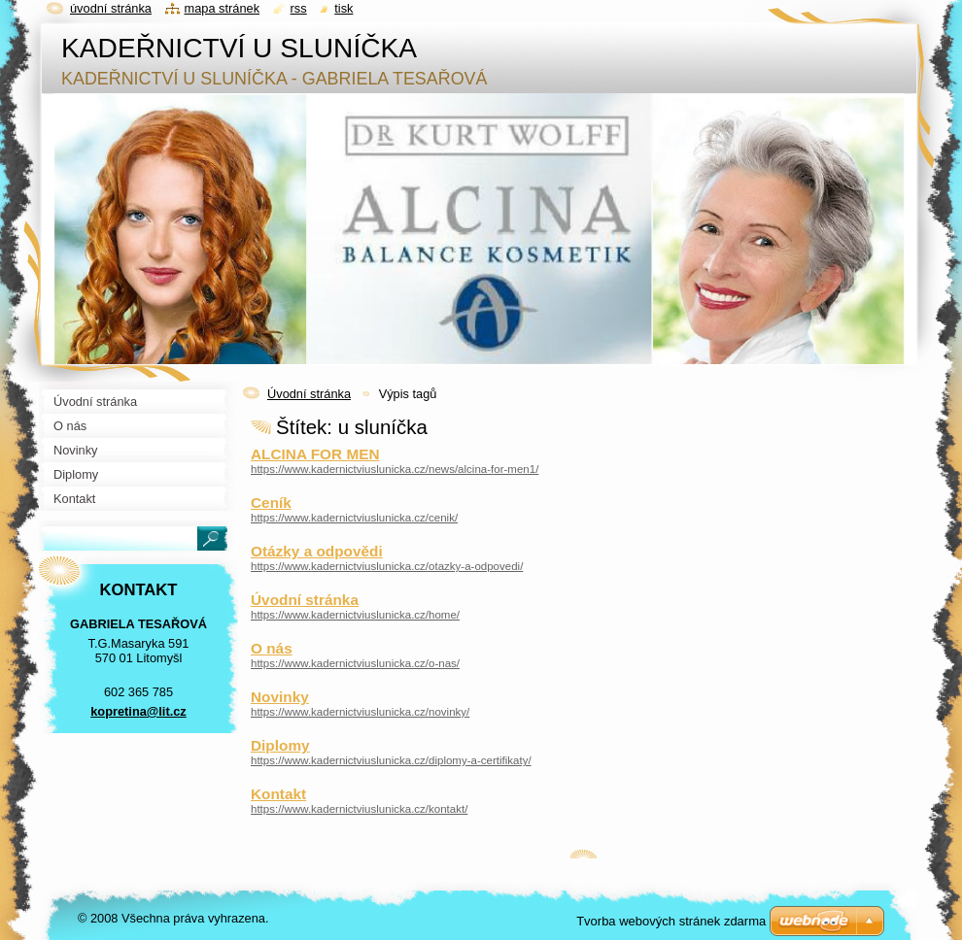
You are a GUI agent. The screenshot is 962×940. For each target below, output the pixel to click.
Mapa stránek (222, 8)
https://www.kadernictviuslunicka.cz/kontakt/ (359, 809)
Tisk (343, 8)
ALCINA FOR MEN (315, 454)
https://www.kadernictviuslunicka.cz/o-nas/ (355, 663)
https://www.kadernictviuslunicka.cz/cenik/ (354, 517)
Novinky (280, 696)
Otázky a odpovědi (317, 551)
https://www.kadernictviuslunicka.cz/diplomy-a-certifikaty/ (391, 760)
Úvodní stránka (309, 393)
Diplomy (280, 745)
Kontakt (278, 794)
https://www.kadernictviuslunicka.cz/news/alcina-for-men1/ (394, 469)
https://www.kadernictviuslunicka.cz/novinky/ (360, 712)
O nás (271, 648)
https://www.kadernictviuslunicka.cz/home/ (355, 615)
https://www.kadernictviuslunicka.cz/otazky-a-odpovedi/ (387, 566)
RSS (299, 8)
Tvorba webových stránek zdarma (671, 921)
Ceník (271, 502)
